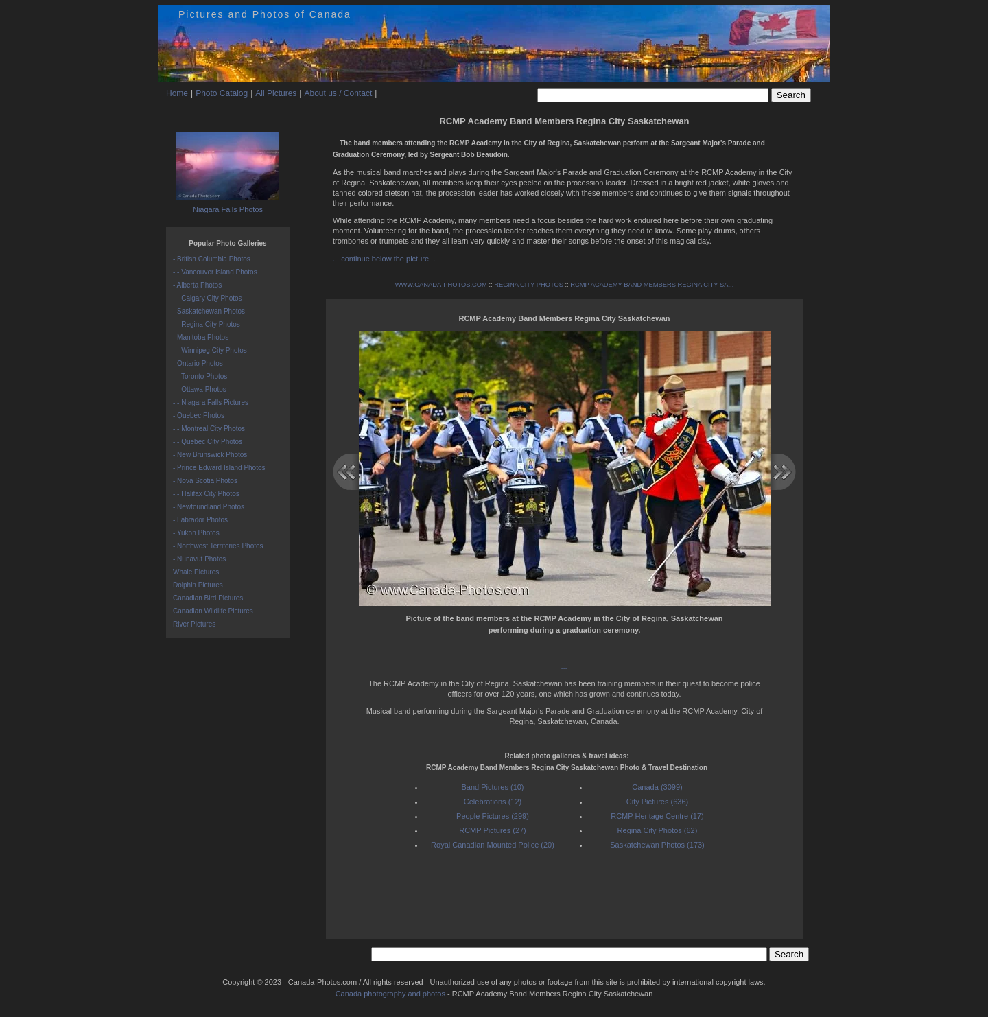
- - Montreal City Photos (209, 428)
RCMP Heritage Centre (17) (657, 816)
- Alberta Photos (197, 285)
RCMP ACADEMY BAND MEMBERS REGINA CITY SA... (651, 284)
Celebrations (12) (492, 801)
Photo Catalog (222, 93)
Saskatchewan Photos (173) (657, 845)
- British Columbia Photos (211, 259)
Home (177, 93)
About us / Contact (338, 93)
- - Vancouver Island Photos (215, 272)
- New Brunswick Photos (210, 454)
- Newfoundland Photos (208, 507)
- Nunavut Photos (199, 559)
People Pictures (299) (492, 816)
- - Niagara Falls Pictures (210, 402)
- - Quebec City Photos (207, 441)
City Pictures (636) (657, 801)
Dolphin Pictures (198, 585)
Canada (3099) (657, 787)
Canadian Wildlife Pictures (213, 611)
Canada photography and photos (390, 994)
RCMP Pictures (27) (492, 830)
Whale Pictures (196, 572)
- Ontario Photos (198, 363)
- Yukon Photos (196, 533)
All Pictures (275, 93)
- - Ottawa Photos (199, 389)
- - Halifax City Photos (206, 494)
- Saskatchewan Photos (209, 311)
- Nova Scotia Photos (205, 480)
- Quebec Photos (198, 415)
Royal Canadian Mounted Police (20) (492, 845)
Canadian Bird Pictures (208, 598)
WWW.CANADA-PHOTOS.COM (441, 284)
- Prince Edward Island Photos (219, 467)
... (564, 666)
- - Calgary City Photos (207, 298)
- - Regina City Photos (206, 324)
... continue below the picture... (384, 259)
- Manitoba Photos (200, 337)
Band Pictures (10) (492, 787)
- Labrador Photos (200, 520)
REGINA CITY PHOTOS (528, 284)
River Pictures (194, 624)
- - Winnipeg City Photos (210, 350)
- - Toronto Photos (200, 376)
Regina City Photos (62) (658, 830)
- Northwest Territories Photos (218, 546)
